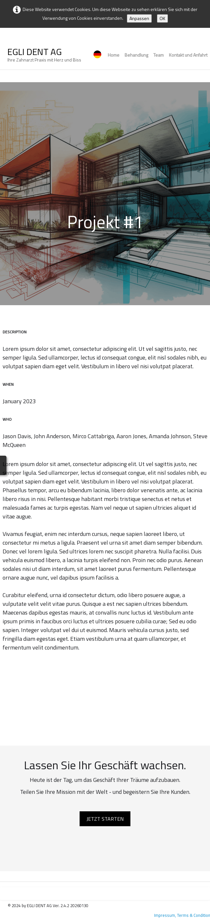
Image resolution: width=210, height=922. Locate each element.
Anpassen (139, 18)
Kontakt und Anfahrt (188, 54)
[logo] (44, 55)
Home (113, 54)
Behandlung (136, 54)
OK (162, 18)
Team (158, 54)
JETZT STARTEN (105, 819)
